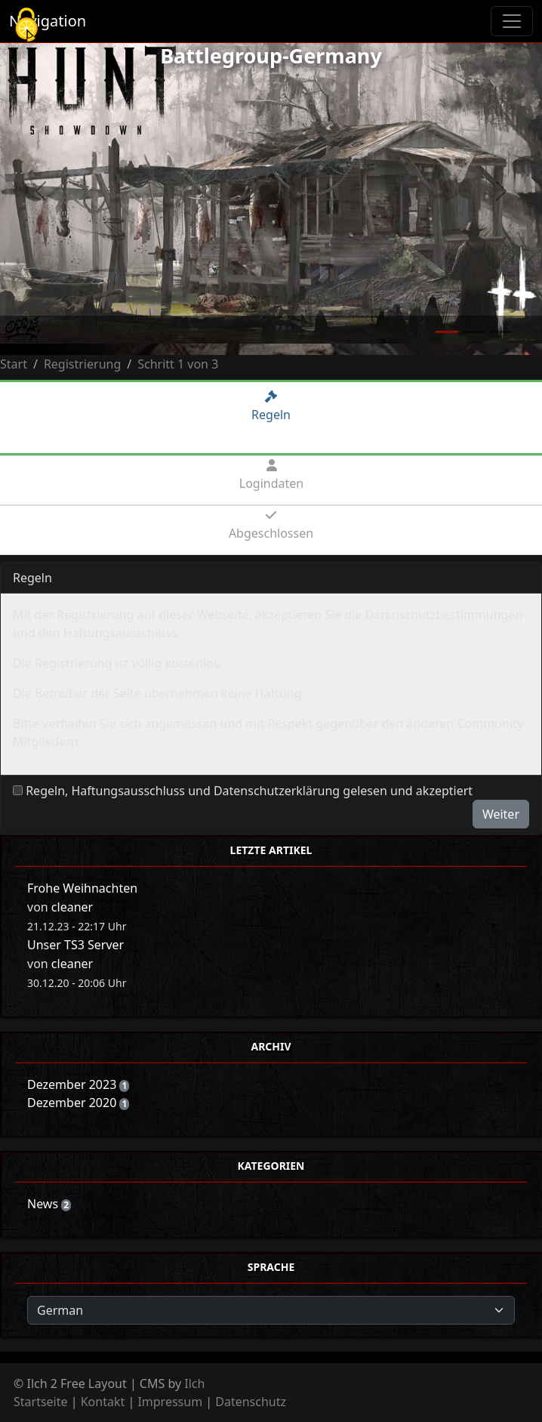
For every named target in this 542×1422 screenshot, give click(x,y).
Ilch (194, 1383)
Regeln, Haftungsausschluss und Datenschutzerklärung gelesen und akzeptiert (249, 790)
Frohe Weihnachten (82, 888)
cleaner (72, 907)
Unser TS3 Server (75, 944)
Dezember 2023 (73, 1084)
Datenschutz (250, 1401)
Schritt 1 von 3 (177, 364)
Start (13, 364)
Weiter (500, 814)
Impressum (169, 1401)
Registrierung (82, 364)
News (44, 1203)
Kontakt (103, 1401)
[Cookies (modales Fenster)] (26, 26)
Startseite (41, 1401)
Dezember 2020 (73, 1102)
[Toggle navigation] (512, 21)
